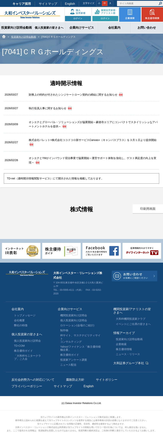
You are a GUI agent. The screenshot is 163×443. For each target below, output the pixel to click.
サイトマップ (48, 3)
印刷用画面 (148, 208)
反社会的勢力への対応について (33, 379)
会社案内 (18, 309)
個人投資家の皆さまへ (27, 334)
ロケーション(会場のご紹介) (77, 325)
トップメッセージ (24, 315)
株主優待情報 (124, 349)
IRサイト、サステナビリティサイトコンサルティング (80, 338)
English (70, 3)
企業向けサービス (70, 309)
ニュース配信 (68, 364)
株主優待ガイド (23, 350)
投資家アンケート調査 (73, 359)
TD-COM (19, 345)
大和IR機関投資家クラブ (130, 318)
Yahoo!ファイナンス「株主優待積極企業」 (80, 348)
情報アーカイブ (124, 333)
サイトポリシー (106, 379)
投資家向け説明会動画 (23, 36)
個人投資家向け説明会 (27, 340)
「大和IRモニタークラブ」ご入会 (27, 357)
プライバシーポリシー (27, 386)
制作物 (64, 330)
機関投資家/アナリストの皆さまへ (132, 310)
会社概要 (19, 320)
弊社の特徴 (20, 325)
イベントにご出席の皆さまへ (133, 324)
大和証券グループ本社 (128, 363)
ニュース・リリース (128, 354)
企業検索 (121, 344)
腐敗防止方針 (75, 379)
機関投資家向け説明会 (73, 315)
